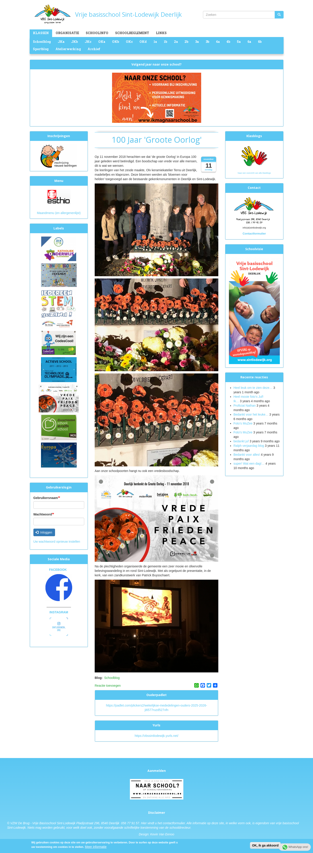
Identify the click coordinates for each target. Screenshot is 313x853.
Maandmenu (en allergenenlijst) (59, 213)
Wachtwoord (42, 514)
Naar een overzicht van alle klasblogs (254, 173)
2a (176, 41)
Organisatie (67, 33)
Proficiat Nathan (244, 405)
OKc (129, 41)
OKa (101, 41)
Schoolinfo (97, 33)
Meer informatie (95, 847)
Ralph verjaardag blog (248, 445)
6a (249, 41)
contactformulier (174, 823)
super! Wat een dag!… (249, 463)
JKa (61, 41)
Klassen (41, 33)
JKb (74, 41)
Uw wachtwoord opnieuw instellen (56, 541)
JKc (88, 41)
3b (207, 41)
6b (260, 41)
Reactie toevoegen (108, 685)
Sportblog (41, 49)
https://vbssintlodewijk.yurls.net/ (156, 736)
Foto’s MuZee (242, 423)
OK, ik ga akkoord (265, 846)
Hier (144, 823)
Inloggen (43, 532)
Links (161, 33)
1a (155, 41)
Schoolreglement (132, 33)
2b (186, 41)
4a (218, 41)
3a (197, 41)
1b (165, 41)
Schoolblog (42, 41)
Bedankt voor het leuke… (250, 414)
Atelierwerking (68, 49)
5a (239, 41)
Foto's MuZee (242, 432)
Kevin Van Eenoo (162, 834)
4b (228, 41)
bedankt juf (241, 441)
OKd (143, 41)
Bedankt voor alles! (247, 454)
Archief (94, 49)
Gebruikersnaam (45, 498)
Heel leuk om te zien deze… (252, 387)
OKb (115, 41)
